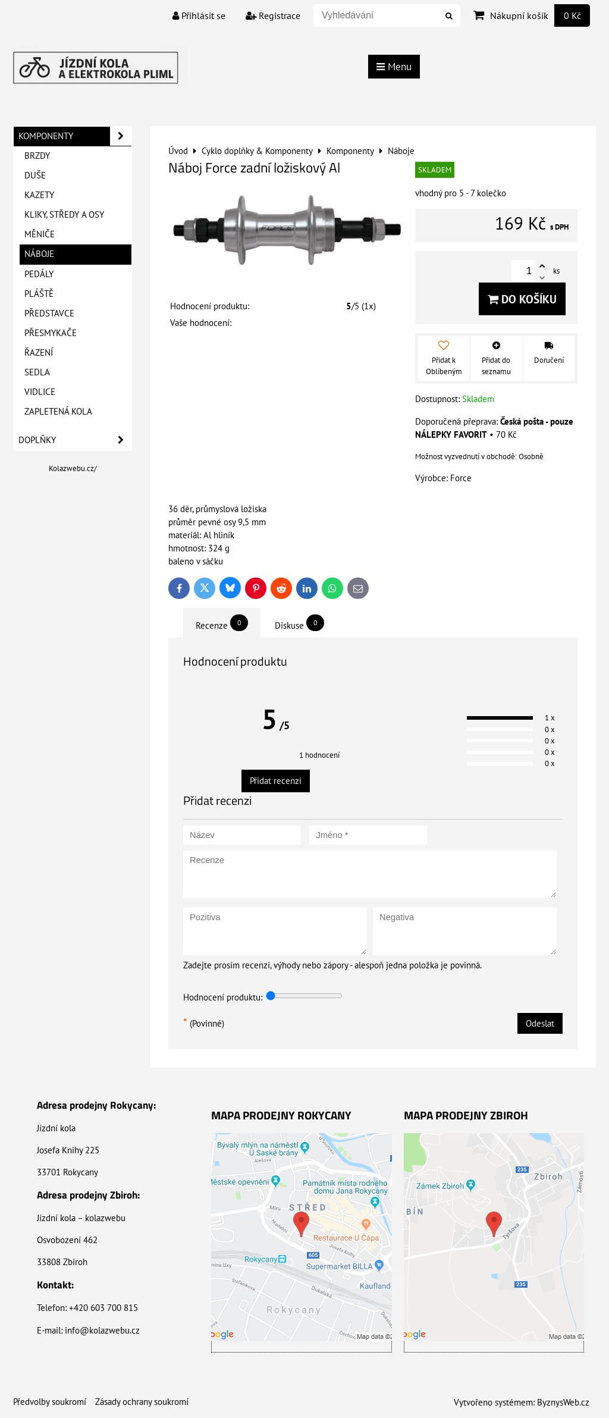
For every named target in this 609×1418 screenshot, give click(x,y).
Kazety (39, 194)
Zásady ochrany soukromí (142, 1401)
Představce (49, 313)
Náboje (39, 253)
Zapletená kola (58, 411)
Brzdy (37, 155)
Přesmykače (50, 332)
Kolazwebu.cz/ (73, 468)
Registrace (273, 15)
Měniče (39, 234)
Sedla (37, 372)
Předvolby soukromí (49, 1401)
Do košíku (522, 298)
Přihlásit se (198, 15)
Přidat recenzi (276, 780)
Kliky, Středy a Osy (64, 214)
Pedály (39, 274)
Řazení (38, 352)
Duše (35, 175)
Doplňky (74, 440)
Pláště (39, 293)
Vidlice (39, 391)
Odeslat (540, 1023)
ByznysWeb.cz (563, 1402)
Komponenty (74, 136)
